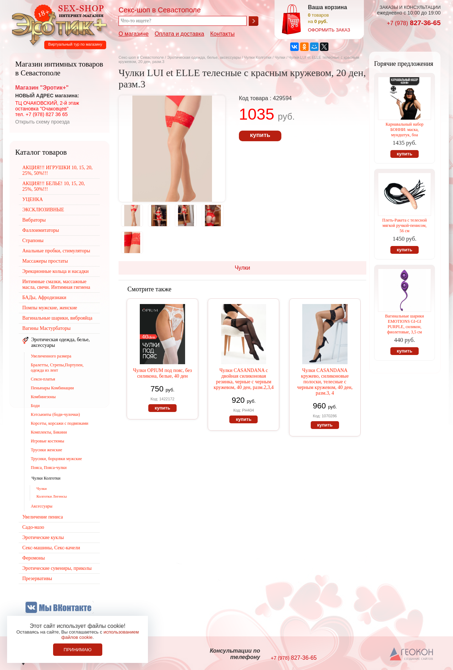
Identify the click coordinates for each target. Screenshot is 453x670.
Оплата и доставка (179, 34)
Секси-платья (43, 379)
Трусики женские (46, 449)
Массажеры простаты (45, 261)
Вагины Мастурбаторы (46, 328)
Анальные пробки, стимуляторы (56, 250)
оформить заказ (329, 30)
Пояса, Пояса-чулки (49, 467)
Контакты (222, 34)
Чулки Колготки (258, 57)
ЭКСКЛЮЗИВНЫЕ (43, 209)
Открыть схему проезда (42, 122)
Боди (35, 405)
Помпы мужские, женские (49, 307)
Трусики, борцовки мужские (56, 458)
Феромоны (33, 558)
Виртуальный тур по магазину (75, 44)
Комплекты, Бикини (49, 432)
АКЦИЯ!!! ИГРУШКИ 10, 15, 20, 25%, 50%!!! (57, 170)
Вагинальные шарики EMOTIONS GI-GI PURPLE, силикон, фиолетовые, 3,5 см (404, 324)
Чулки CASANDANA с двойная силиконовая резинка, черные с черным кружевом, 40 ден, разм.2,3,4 (244, 379)
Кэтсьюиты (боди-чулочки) (55, 414)
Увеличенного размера (51, 356)
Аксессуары (41, 506)
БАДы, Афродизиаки (44, 297)
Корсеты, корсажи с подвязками (59, 423)
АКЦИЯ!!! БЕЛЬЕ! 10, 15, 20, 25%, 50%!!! (53, 186)
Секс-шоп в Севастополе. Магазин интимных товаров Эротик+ (57, 24)
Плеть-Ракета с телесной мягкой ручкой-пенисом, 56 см (404, 225)
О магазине (134, 34)
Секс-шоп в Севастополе (141, 57)
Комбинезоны (43, 396)
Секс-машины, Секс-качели (51, 547)
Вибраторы (34, 220)
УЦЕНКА (32, 199)
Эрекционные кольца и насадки (55, 271)
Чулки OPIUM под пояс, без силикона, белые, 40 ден (162, 373)
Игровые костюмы (47, 441)
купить (260, 135)
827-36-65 (414, 23)
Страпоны (33, 240)
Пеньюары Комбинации (52, 387)
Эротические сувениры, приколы (57, 568)
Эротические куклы (43, 537)
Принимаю (78, 649)
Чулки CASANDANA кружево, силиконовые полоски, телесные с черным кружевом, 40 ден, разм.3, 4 (325, 382)
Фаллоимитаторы (40, 230)
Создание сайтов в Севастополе (412, 654)
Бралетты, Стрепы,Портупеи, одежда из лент (57, 367)
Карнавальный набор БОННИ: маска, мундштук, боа (404, 129)
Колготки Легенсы (51, 496)
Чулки (280, 57)
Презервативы (37, 578)
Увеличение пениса (42, 517)
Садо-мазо (33, 527)
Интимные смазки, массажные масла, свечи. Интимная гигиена (56, 284)
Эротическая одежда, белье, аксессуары (204, 57)
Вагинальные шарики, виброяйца (57, 318)
